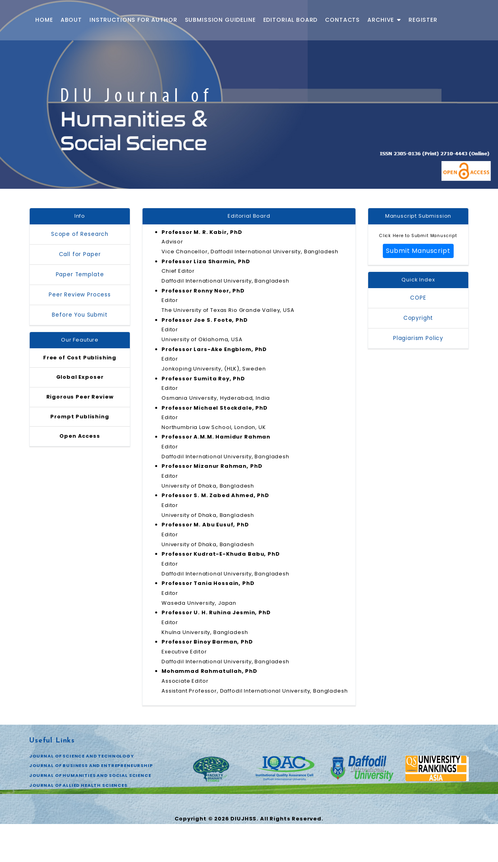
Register (423, 20)
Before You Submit (79, 315)
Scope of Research (79, 234)
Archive (384, 20)
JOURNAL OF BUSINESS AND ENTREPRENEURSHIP (91, 804)
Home (44, 20)
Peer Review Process (80, 295)
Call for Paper (80, 254)
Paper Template (80, 275)
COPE (418, 299)
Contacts (342, 20)
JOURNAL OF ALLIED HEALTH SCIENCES (78, 825)
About (71, 20)
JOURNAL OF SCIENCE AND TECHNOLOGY (81, 794)
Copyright (418, 319)
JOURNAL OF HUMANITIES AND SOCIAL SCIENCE (90, 814)
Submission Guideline (220, 20)
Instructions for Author (133, 20)
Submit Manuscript (418, 251)
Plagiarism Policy (418, 340)
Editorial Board (290, 20)
